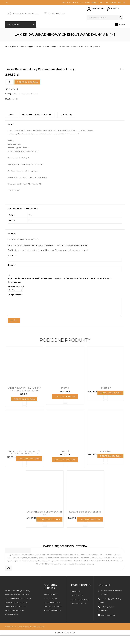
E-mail (12, 265)
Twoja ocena (16, 287)
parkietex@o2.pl (108, 618)
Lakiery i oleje (26, 46)
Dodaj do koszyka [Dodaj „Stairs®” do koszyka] (65, 462)
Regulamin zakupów (52, 613)
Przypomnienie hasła (79, 602)
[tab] (12, 115)
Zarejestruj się (77, 598)
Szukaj (120, 17)
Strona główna (11, 46)
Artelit (15, 99)
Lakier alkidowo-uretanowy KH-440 (123, 72)
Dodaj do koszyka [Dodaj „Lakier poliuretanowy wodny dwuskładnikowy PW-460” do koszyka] (29, 461)
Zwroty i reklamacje (52, 606)
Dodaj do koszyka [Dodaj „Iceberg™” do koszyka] (110, 394)
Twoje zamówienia (78, 606)
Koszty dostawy (50, 602)
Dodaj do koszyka (27, 82)
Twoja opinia (15, 295)
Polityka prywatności (52, 609)
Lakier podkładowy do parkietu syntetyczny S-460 (120, 74)
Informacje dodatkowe (37, 115)
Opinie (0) (66, 115)
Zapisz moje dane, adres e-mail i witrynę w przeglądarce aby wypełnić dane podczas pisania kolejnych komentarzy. (59, 280)
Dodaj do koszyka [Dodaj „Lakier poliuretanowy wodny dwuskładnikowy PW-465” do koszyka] (24, 400)
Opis (11, 115)
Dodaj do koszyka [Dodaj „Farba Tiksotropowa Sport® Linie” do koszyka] (90, 523)
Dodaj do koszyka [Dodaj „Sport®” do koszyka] (65, 398)
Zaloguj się (97, 8)
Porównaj (13, 89)
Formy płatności (50, 598)
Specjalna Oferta (56, 13)
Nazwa (12, 255)
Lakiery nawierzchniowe (44, 46)
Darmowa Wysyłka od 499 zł (26, 13)
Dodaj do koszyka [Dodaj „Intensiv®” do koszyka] (110, 458)
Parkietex (40, 630)
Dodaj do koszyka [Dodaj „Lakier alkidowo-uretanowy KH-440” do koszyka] (49, 523)
